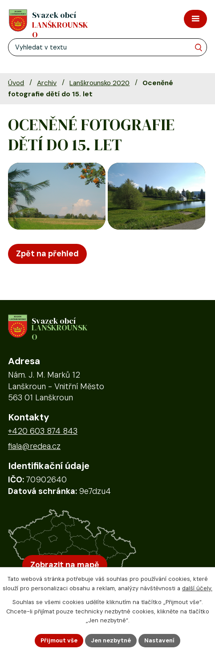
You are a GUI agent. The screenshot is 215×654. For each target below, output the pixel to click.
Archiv (47, 82)
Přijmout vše (59, 640)
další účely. (197, 588)
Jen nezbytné (111, 640)
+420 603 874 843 (42, 431)
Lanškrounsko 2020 (99, 82)
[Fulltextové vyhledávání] (107, 47)
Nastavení (159, 640)
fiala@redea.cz (34, 446)
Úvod (16, 82)
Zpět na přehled (47, 253)
